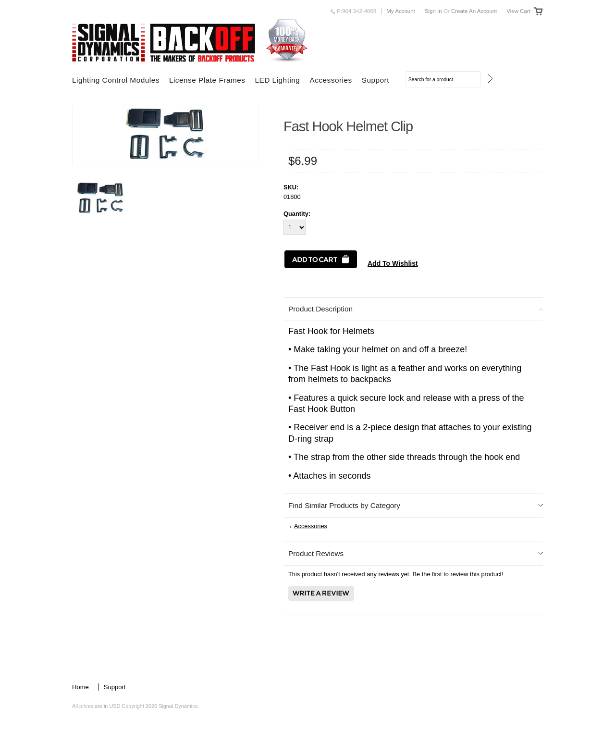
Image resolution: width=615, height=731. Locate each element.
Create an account (474, 11)
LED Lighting (277, 80)
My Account (400, 11)
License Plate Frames (207, 80)
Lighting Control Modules (116, 80)
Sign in (433, 11)
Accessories (330, 80)
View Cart (518, 11)
